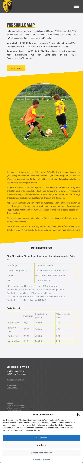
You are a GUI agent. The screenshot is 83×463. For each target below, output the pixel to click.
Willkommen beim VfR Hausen (19, 408)
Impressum (37, 459)
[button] (79, 414)
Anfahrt (10, 403)
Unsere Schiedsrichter (15, 405)
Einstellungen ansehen (41, 453)
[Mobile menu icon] (76, 6)
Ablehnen (41, 445)
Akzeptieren (41, 438)
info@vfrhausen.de (15, 379)
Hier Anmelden (16, 68)
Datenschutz (12, 387)
